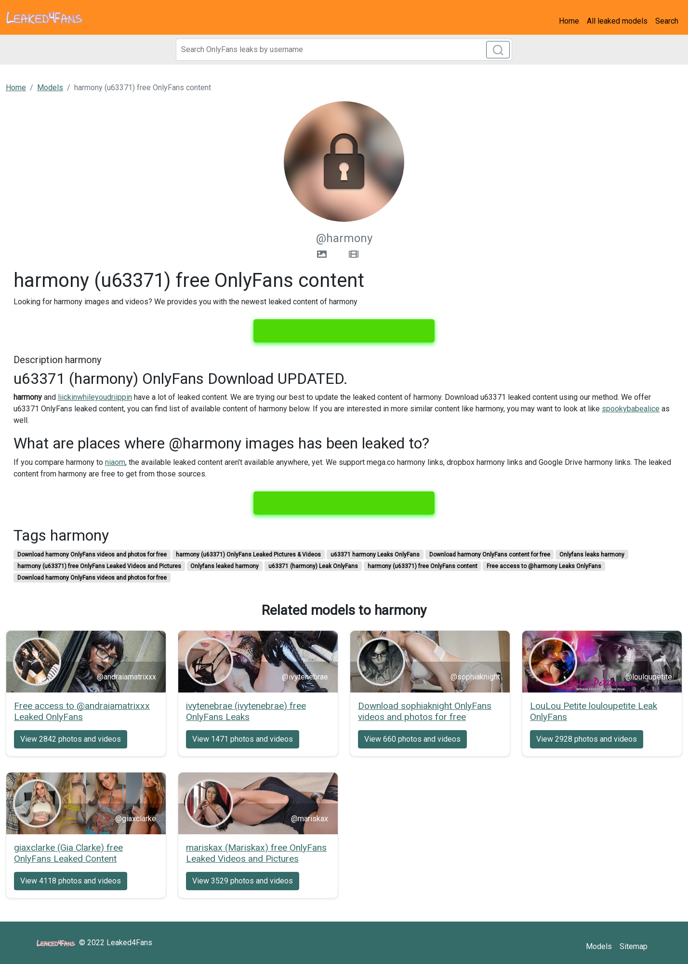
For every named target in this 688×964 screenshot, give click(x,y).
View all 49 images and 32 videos (344, 331)
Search (666, 21)
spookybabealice (631, 408)
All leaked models (617, 21)
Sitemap (634, 946)
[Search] (344, 50)
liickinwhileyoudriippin (95, 397)
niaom (115, 462)
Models (599, 946)
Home (569, 21)
